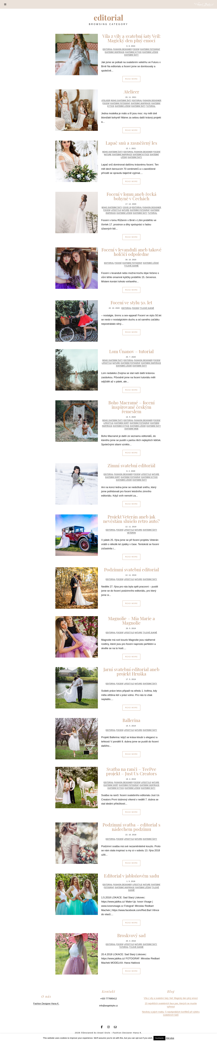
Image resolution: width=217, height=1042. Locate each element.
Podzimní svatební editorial (131, 569)
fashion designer (122, 49)
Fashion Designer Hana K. (46, 1003)
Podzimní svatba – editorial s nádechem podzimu (131, 827)
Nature (108, 155)
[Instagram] (108, 1026)
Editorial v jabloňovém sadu (131, 876)
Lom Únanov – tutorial (131, 351)
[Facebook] (101, 1026)
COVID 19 (127, 207)
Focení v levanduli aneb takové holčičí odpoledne (131, 252)
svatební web (131, 429)
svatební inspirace (115, 52)
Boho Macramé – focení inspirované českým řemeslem (131, 406)
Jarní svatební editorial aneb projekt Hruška (131, 671)
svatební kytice (133, 52)
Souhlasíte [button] (159, 1038)
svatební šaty (131, 55)
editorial (108, 49)
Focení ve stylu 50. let (131, 302)
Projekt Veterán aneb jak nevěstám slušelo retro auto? (131, 519)
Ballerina (131, 720)
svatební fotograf (150, 49)
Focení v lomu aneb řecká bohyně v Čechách (131, 196)
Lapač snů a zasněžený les (131, 143)
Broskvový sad (131, 935)
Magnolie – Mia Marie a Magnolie (131, 620)
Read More (131, 79)
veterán (131, 533)
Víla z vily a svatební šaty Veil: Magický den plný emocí (131, 38)
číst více (170, 1038)
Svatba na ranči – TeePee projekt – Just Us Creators (131, 771)
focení (136, 49)
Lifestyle (116, 210)
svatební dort (121, 423)
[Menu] (5, 4)
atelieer (105, 100)
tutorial (150, 106)
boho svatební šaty (121, 100)
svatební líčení (150, 52)
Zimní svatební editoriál (131, 465)
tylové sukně (131, 266)
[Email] (115, 1026)
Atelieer (131, 92)
